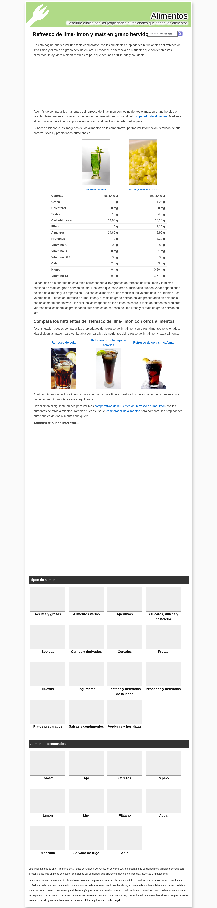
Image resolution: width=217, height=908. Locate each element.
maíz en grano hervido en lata (143, 189)
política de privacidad (94, 900)
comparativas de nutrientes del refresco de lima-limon (130, 406)
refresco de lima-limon (96, 189)
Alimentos (169, 16)
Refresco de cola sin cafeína (153, 342)
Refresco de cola (64, 342)
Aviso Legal (114, 900)
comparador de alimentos (150, 116)
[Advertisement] (108, 82)
